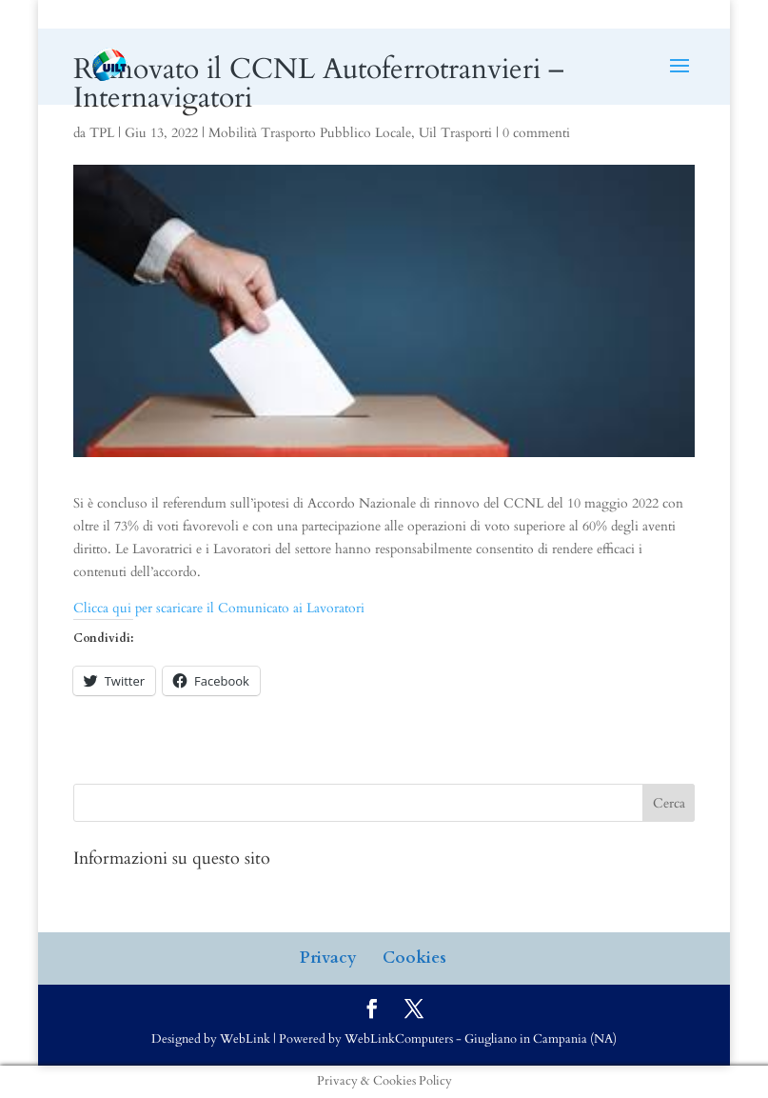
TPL (101, 133)
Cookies (414, 957)
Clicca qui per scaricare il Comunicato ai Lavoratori (218, 608)
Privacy (328, 957)
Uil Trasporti (455, 133)
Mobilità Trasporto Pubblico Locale (309, 133)
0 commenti (536, 133)
